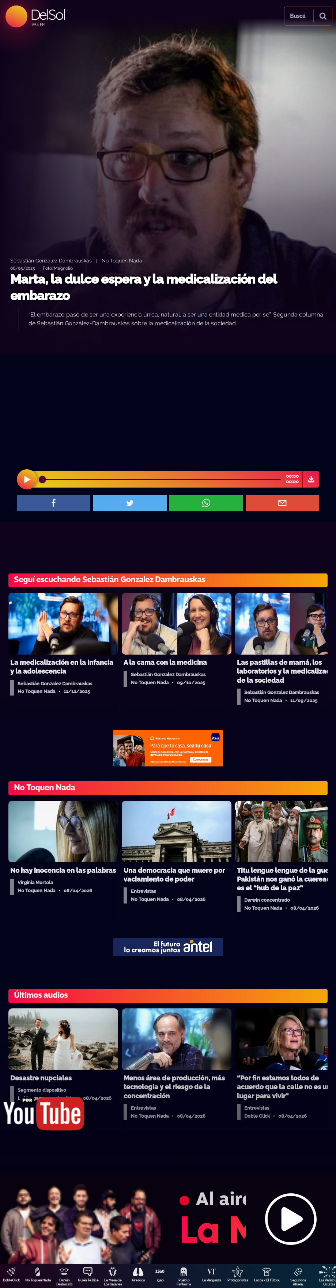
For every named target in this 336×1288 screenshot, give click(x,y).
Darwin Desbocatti (64, 1282)
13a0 (160, 1280)
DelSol (47, 14)
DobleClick (11, 1280)
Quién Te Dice (88, 1280)
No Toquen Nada (38, 1280)
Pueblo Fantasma (184, 1282)
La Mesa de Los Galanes (113, 1282)
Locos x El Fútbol (267, 1280)
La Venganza (211, 1280)
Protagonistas (237, 1280)
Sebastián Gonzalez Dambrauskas (51, 260)
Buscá (297, 16)
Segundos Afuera (298, 1282)
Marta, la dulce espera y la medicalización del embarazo (143, 287)
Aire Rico (138, 1280)
